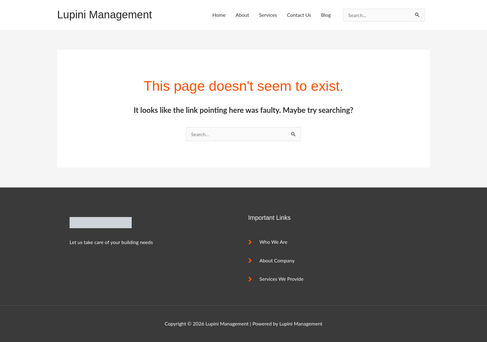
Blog (326, 15)
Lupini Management (104, 15)
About (242, 15)
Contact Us (299, 15)
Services (268, 15)
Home (219, 15)
